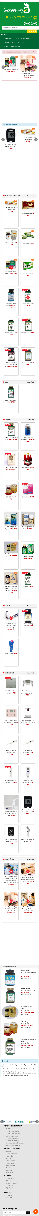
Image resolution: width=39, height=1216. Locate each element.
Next (36, 67)
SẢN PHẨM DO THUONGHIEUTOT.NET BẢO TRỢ (18, 52)
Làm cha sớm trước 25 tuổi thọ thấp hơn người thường (19, 1073)
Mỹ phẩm (15, 42)
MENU (4, 35)
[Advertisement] (19, 101)
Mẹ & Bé (8, 382)
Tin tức (25, 42)
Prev (3, 67)
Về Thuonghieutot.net (13, 1126)
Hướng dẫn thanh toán (13, 1133)
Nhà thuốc (9, 1195)
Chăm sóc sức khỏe (22, 38)
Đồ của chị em (10, 1161)
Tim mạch (9, 1158)
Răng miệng (9, 1156)
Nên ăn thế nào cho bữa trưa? (12, 1071)
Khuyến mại (15, 46)
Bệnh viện (9, 1197)
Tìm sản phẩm (32, 31)
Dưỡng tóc (9, 1185)
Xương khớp (10, 1163)
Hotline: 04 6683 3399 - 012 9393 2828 (21, 18)
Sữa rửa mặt (10, 1181)
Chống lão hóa (10, 1178)
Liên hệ (5, 46)
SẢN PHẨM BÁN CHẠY (10, 124)
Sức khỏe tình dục (11, 1154)
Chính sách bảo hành (12, 1138)
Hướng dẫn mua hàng (12, 1131)
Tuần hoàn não (10, 1165)
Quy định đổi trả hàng (12, 1141)
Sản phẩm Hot (10, 859)
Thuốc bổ (9, 1151)
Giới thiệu (9, 1129)
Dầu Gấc (23, 1021)
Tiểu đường (9, 1172)
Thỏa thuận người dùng (13, 1145)
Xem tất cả (30, 196)
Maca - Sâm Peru (26, 988)
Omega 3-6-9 (25, 970)
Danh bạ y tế (9, 1192)
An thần (8, 1168)
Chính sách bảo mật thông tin (15, 1143)
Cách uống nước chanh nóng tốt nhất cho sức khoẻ (18, 1069)
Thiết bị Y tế (9, 673)
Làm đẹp (6, 42)
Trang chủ (7, 38)
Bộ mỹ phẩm (10, 1188)
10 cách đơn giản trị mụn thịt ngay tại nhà (15, 1075)
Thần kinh (9, 1170)
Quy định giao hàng (12, 1136)
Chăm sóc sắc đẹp (11, 1183)
